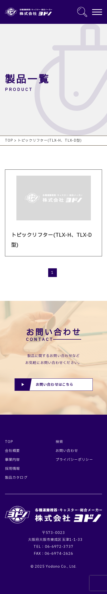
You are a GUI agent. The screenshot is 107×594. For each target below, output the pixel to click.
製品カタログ (16, 477)
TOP (9, 441)
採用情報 (12, 468)
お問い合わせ (67, 450)
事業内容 (12, 459)
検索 (59, 441)
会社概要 (12, 450)
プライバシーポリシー (74, 459)
